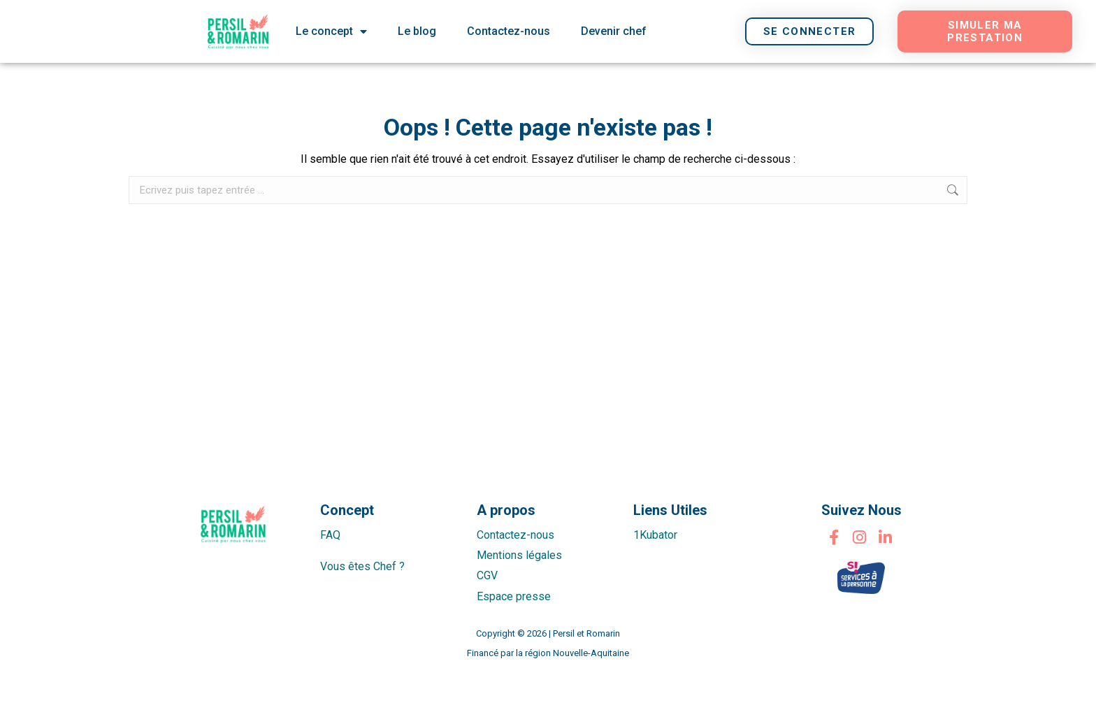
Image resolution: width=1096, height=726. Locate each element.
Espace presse (514, 596)
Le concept (331, 31)
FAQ (330, 535)
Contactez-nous (508, 31)
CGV (487, 575)
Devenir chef (614, 31)
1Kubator (655, 535)
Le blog (417, 31)
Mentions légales (519, 555)
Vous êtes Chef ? (362, 566)
